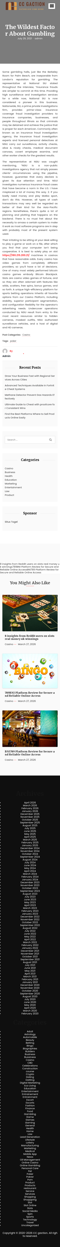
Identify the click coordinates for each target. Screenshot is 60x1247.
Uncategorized (30, 1225)
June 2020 (30, 1002)
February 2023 (30, 911)
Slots (30, 1208)
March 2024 (30, 873)
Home (30, 1131)
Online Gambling (30, 1165)
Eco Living (30, 1085)
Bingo (30, 1045)
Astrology (30, 1034)
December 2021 (30, 950)
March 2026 (30, 805)
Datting (30, 1079)
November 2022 (30, 919)
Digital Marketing (30, 1082)
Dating (30, 1077)
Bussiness (30, 1057)
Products (30, 1185)
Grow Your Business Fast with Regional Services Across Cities (30, 377)
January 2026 (30, 811)
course (30, 1071)
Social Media (30, 1211)
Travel (30, 1222)
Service (30, 1191)
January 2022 (30, 948)
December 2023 (29, 882)
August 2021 (30, 962)
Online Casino (30, 1162)
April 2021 (30, 973)
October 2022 (30, 922)
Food (30, 1111)
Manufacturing (30, 1145)
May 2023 (30, 902)
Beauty (30, 1040)
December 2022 (29, 916)
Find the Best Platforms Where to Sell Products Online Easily (29, 415)
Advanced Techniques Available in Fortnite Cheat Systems (29, 387)
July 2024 (30, 862)
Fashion (30, 1105)
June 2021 (30, 968)
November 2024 (29, 851)
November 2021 (30, 953)
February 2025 (29, 842)
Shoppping (30, 1199)
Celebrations (30, 1065)
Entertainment (13, 487)
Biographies (30, 1048)
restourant (30, 1188)
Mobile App (30, 1154)
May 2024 (30, 868)
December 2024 (30, 848)
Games (30, 1119)
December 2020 (30, 985)
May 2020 (30, 1005)
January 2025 (30, 845)
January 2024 (30, 879)
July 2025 (30, 828)
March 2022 (30, 942)
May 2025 (30, 834)
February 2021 (30, 979)
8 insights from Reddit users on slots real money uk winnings (29, 637)
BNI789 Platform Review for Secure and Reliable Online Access (30, 753)
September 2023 (30, 891)
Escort (30, 1099)
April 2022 (30, 939)
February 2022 (30, 945)
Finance (30, 1108)
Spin (29, 1213)
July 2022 (30, 930)
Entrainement (30, 1094)
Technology (30, 1219)
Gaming (30, 1122)
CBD (30, 1062)
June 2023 (30, 899)
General (30, 1125)
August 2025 (30, 825)
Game (30, 1117)
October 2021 (30, 956)
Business (10, 472)
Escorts (30, 1102)
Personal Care (30, 1168)
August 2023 (30, 893)
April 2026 (30, 802)
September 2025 (30, 822)
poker (13, 341)
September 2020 (30, 993)
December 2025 (30, 814)
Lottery (30, 1142)
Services (30, 1194)
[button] (51, 6)
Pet (30, 1171)
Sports (30, 1216)
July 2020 (30, 999)
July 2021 (30, 965)
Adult (30, 1031)
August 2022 (30, 928)
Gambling (30, 1114)
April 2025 (30, 836)
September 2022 (30, 925)
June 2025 (30, 831)
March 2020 (30, 1010)
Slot (30, 1202)
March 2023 (30, 908)
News (30, 1156)
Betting (30, 1042)
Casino (26, 335)
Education (11, 479)
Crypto (30, 1074)
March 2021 (30, 976)
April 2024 (30, 871)
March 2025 (30, 839)
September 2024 (30, 856)
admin (39, 38)
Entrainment (30, 1097)
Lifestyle (30, 1139)
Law (7, 491)
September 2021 (30, 959)
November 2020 (29, 987)
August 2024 (30, 859)
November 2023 (30, 885)
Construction (30, 1068)
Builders (30, 1051)
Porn (30, 1179)
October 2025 (30, 819)
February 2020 (29, 1013)
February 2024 (30, 876)
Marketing (11, 483)
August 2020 (30, 996)
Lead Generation (30, 1137)
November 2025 (29, 816)
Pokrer (30, 1176)
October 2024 (30, 854)
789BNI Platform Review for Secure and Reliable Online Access (30, 694)
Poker (30, 1174)
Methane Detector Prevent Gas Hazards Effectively (29, 396)
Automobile (30, 1037)
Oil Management (30, 1159)
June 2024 (30, 865)
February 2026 (30, 808)
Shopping (30, 1196)
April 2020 (30, 1007)
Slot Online (30, 1205)
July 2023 (30, 896)
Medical (30, 1151)
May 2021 (30, 970)
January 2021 (30, 982)
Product (9, 495)
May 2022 (30, 936)
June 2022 (30, 933)
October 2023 (30, 888)
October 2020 (30, 990)
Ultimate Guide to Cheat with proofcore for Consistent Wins (30, 406)
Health (9, 476)
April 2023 (30, 905)
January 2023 (30, 913)
